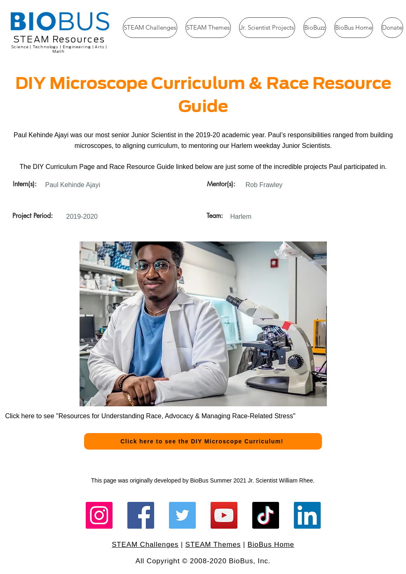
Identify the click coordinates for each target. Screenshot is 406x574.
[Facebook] (140, 515)
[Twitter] (182, 515)
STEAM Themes (213, 544)
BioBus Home (271, 544)
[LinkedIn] (307, 515)
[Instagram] (99, 515)
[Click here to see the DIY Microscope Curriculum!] (203, 441)
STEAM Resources (59, 39)
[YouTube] (224, 515)
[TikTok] (265, 515)
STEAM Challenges (145, 544)
